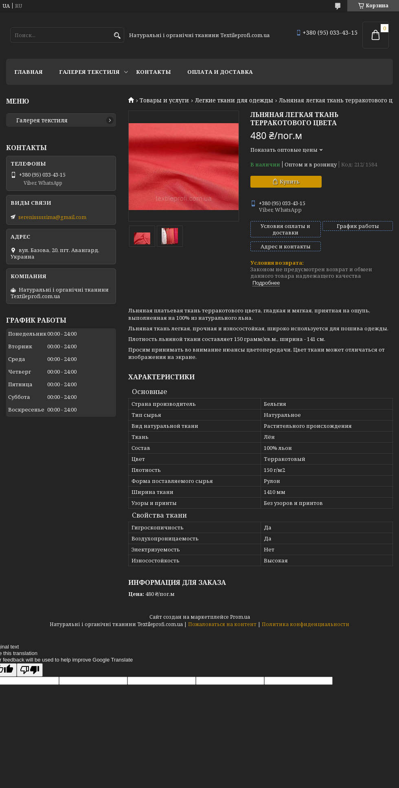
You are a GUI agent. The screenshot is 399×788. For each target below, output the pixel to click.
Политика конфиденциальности (305, 624)
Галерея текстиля (89, 71)
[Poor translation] (30, 670)
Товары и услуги (164, 100)
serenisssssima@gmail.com (52, 217)
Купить (290, 181)
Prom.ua (240, 616)
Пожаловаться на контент (222, 624)
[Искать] (117, 36)
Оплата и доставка (220, 71)
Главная (28, 71)
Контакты (153, 71)
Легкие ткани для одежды (234, 100)
